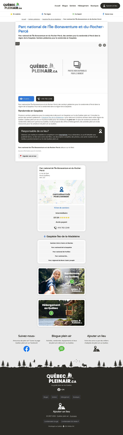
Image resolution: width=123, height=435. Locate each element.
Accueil (57, 6)
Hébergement (83, 6)
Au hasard (76, 14)
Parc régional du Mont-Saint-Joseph (61, 260)
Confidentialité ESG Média (70, 421)
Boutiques (94, 6)
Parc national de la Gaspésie (61, 247)
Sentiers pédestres (34, 19)
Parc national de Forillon (61, 252)
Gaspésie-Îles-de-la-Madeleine (51, 19)
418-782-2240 (63, 227)
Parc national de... (61, 256)
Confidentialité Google (51, 421)
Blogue (65, 6)
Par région (46, 14)
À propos (73, 416)
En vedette (15, 14)
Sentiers (73, 6)
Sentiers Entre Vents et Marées (61, 243)
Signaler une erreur (29, 156)
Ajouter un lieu (111, 6)
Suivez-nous (107, 14)
